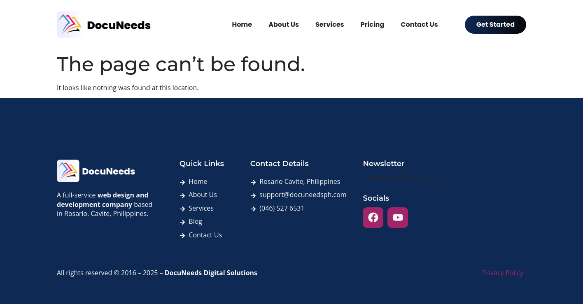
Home (242, 24)
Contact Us (419, 24)
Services (329, 24)
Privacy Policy (502, 272)
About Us (283, 24)
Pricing (373, 24)
